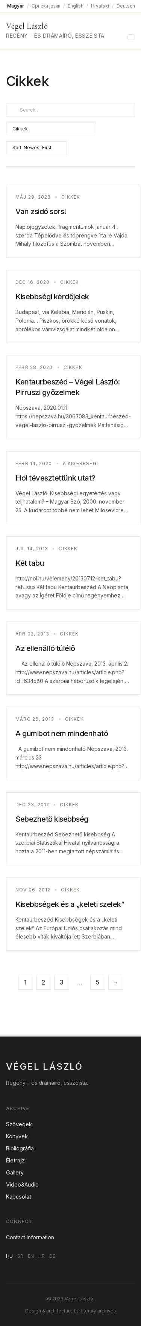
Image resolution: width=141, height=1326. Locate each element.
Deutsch (126, 6)
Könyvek (17, 1136)
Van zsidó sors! (40, 211)
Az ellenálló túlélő (45, 648)
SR (20, 1256)
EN (31, 1256)
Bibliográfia (20, 1148)
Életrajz (15, 1160)
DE (52, 1256)
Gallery (15, 1172)
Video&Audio (22, 1184)
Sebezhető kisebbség (51, 819)
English (75, 6)
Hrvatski (100, 6)
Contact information (30, 1237)
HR (41, 1256)
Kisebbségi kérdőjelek (52, 296)
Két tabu (29, 563)
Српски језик (46, 6)
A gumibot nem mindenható (61, 733)
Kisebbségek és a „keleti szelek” (69, 904)
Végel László (27, 26)
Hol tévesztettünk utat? (55, 477)
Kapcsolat (18, 1196)
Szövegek (19, 1124)
